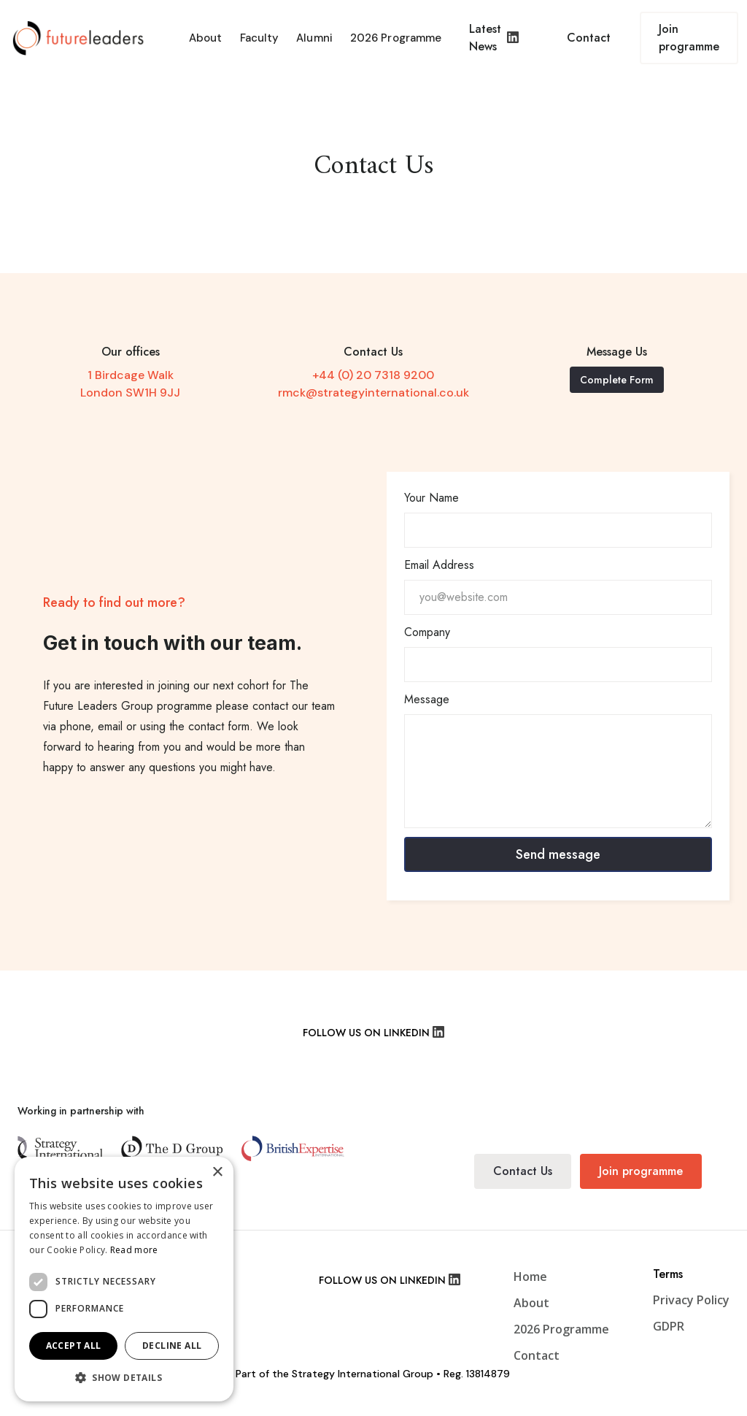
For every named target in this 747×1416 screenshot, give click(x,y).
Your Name (431, 497)
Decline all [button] (171, 1345)
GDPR (668, 1326)
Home (530, 1276)
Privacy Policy (691, 1300)
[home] (83, 38)
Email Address (439, 564)
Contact (589, 37)
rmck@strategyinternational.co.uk (373, 392)
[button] (124, 1378)
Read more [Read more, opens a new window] (134, 1250)
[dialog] (124, 1279)
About (205, 38)
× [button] (217, 1172)
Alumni (314, 38)
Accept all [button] (73, 1345)
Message (426, 699)
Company (427, 632)
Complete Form (617, 379)
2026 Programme (395, 38)
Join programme (689, 37)
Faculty (259, 38)
